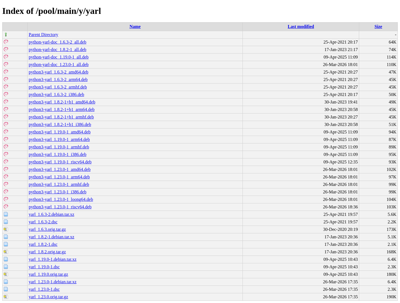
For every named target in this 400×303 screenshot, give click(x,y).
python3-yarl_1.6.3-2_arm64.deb (58, 79)
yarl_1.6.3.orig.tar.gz (47, 229)
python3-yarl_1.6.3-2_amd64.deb (58, 72)
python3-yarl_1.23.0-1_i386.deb (57, 192)
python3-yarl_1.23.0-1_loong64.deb (61, 199)
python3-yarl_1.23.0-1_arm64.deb (59, 177)
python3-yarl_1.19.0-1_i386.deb (57, 154)
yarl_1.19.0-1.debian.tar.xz (52, 259)
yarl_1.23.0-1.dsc (44, 289)
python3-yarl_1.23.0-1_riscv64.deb (60, 206)
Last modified (301, 26)
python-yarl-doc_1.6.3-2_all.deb (57, 42)
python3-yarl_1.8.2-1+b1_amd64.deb (62, 102)
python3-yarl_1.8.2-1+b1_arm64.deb (61, 109)
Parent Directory (43, 34)
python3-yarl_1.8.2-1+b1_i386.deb (60, 124)
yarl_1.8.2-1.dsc (43, 244)
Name (135, 26)
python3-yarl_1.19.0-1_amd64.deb (60, 132)
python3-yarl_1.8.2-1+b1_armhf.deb (61, 117)
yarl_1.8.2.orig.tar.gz (47, 251)
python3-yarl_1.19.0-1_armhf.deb (59, 147)
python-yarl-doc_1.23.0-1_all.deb (59, 64)
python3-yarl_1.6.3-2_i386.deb (56, 94)
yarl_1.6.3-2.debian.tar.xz (51, 214)
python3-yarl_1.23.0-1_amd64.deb (60, 169)
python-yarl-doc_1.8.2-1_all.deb (57, 49)
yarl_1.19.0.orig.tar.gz (48, 274)
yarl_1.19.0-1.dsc (44, 266)
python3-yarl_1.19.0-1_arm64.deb (59, 139)
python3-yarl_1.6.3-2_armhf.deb (58, 87)
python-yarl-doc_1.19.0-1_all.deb (59, 57)
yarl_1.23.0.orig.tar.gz (48, 296)
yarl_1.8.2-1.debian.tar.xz (51, 236)
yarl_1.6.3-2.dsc (43, 221)
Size (378, 26)
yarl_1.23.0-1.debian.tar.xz (52, 281)
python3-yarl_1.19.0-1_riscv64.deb (60, 162)
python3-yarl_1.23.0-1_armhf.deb (59, 184)
